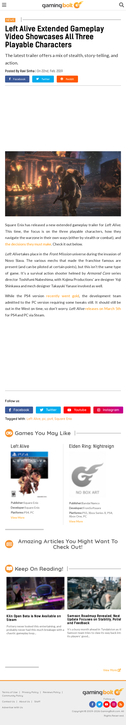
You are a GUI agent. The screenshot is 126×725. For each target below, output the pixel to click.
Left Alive (34, 419)
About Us (24, 701)
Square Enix (63, 419)
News (10, 20)
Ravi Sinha (27, 71)
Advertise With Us (12, 707)
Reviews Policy (51, 692)
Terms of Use (10, 692)
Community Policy (12, 695)
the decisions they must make (28, 244)
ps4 (50, 419)
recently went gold (62, 296)
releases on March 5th (103, 308)
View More (18, 517)
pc (44, 419)
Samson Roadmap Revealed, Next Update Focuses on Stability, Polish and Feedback (94, 619)
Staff (37, 701)
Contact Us (8, 701)
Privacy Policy (30, 692)
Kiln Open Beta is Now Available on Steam (33, 618)
